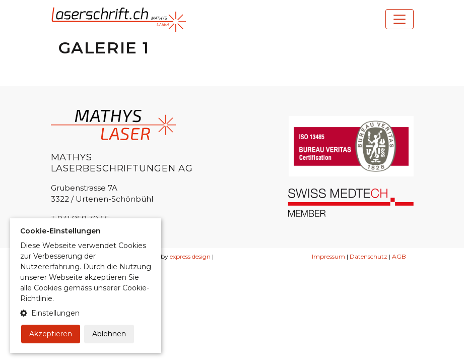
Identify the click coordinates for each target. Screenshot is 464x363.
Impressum (328, 256)
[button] (85, 313)
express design (190, 256)
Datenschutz (368, 256)
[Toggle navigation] (399, 19)
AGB (399, 256)
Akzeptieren (50, 333)
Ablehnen (109, 333)
